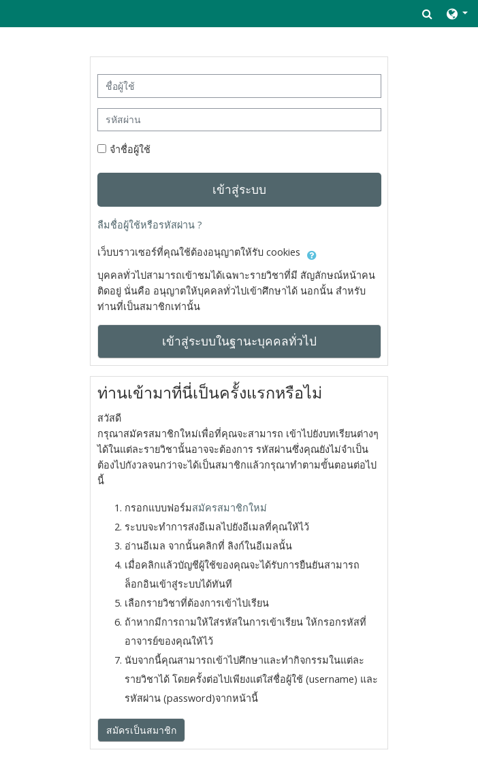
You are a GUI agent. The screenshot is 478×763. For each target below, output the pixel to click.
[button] (427, 14)
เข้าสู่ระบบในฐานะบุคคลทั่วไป (239, 341)
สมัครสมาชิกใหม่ (229, 507)
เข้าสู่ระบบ (239, 189)
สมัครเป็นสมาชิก (141, 730)
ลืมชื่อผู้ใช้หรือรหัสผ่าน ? (149, 224)
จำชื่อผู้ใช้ (130, 149)
